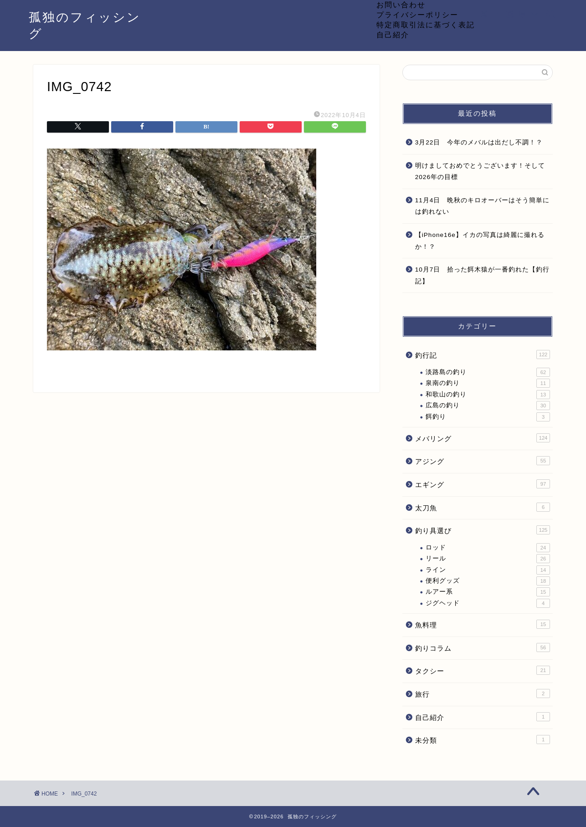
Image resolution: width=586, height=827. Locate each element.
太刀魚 (482, 507)
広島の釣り (488, 405)
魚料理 (482, 624)
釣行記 (482, 354)
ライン (488, 570)
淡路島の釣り (488, 372)
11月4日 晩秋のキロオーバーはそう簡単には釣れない (482, 206)
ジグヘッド (488, 603)
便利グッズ (488, 581)
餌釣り (488, 416)
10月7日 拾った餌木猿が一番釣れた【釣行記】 (482, 275)
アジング (482, 460)
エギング (482, 483)
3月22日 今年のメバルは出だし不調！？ (479, 142)
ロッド (488, 547)
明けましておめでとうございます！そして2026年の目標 (480, 171)
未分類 (482, 739)
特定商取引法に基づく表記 (425, 24)
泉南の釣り (488, 383)
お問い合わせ (401, 4)
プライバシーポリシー (417, 14)
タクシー (482, 670)
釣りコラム (482, 647)
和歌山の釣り (488, 394)
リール (488, 558)
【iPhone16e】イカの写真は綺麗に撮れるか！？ (480, 240)
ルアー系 (488, 591)
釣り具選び (482, 529)
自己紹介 (392, 34)
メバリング (482, 437)
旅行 (482, 693)
